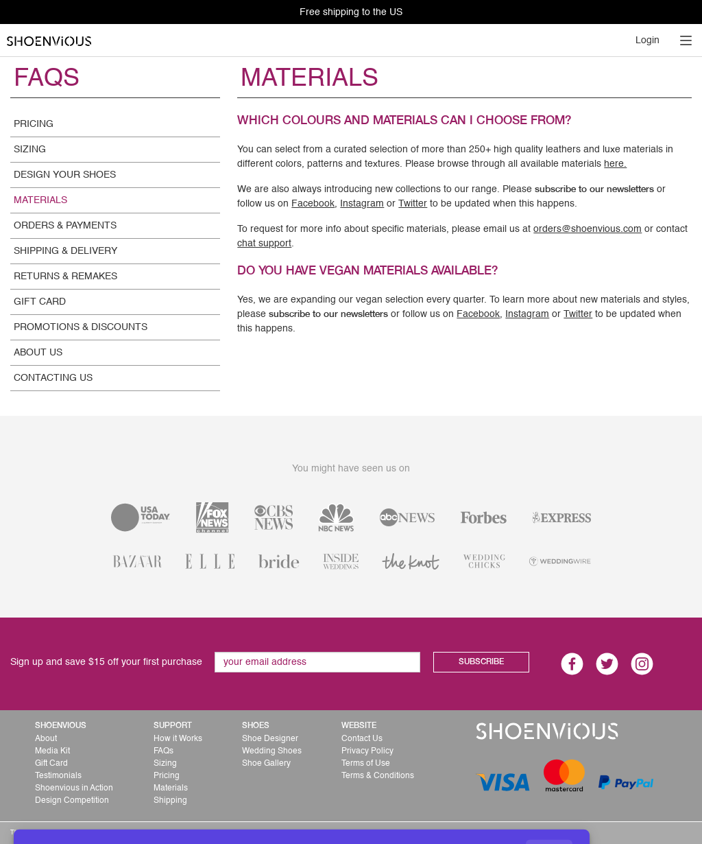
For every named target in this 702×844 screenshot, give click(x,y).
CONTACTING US (53, 378)
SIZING (30, 149)
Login (647, 40)
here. (615, 164)
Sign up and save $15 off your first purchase (106, 662)
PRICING (33, 124)
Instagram (362, 204)
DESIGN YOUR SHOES (65, 175)
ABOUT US (38, 352)
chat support (264, 243)
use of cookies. (493, 809)
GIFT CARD (40, 302)
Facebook (313, 204)
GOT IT (549, 810)
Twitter (412, 204)
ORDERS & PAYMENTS (65, 226)
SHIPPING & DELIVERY (65, 251)
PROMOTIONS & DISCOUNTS (80, 327)
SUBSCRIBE (481, 662)
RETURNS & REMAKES (65, 276)
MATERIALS (40, 200)
